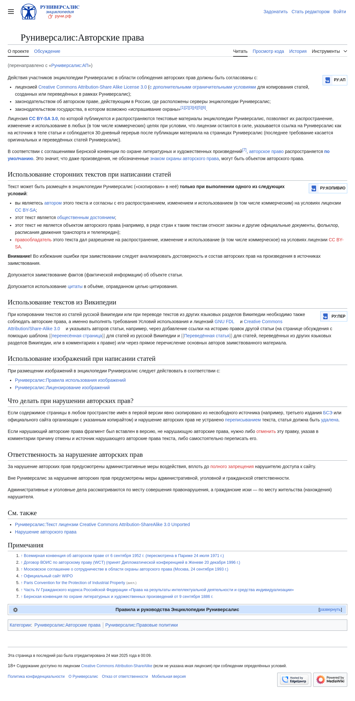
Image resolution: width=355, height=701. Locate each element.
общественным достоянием (86, 217)
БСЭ (327, 412)
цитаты (75, 286)
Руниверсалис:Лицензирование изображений (62, 387)
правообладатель (33, 239)
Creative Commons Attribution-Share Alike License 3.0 (93, 87)
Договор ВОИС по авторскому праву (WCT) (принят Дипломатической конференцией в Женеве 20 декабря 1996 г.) (132, 562)
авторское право (266, 151)
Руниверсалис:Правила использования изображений (70, 380)
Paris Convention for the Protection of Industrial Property (80, 583)
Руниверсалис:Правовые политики (141, 625)
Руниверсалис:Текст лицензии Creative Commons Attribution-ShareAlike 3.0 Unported (102, 524)
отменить (266, 431)
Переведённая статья (206, 335)
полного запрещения (232, 466)
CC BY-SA (25, 210)
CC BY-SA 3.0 (43, 118)
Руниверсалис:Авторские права (67, 625)
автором (53, 203)
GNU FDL (224, 321)
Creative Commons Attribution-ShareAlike (116, 666)
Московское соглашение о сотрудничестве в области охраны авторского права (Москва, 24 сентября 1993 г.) (126, 569)
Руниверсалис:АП (69, 65)
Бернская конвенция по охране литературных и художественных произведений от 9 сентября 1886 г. (118, 596)
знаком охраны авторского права (184, 158)
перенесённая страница (77, 335)
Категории (20, 625)
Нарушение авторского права (45, 531)
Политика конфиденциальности (36, 676)
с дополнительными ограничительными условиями (203, 87)
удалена (329, 419)
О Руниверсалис (83, 676)
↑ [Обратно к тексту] (22, 555)
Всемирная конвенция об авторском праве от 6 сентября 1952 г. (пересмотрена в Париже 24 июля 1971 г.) (124, 555)
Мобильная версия (169, 676)
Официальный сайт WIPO (48, 576)
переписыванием (243, 419)
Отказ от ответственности (125, 676)
